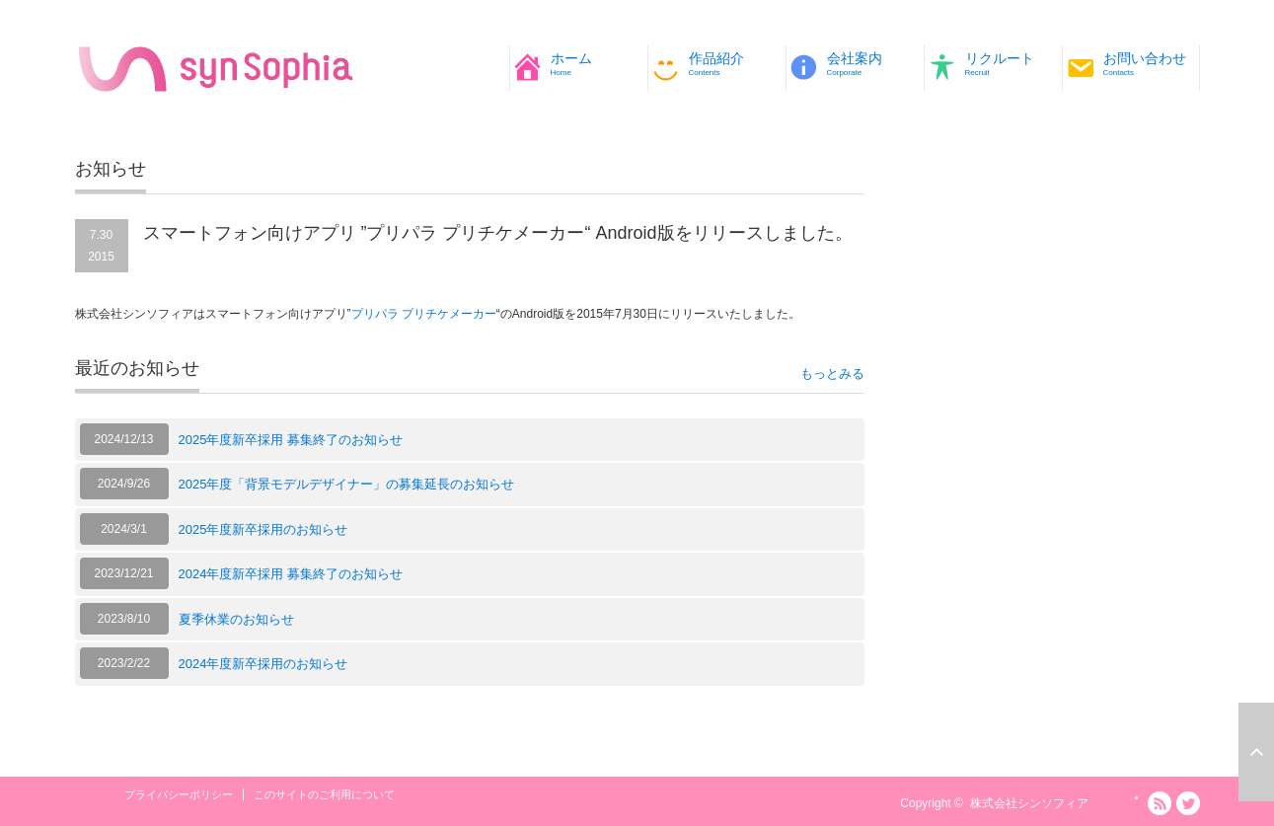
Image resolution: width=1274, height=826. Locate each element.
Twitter (1188, 803)
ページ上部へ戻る (1256, 752)
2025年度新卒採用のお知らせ (263, 529)
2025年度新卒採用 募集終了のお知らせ (291, 439)
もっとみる (832, 373)
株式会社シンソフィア (1029, 803)
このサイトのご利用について (324, 794)
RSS (1159, 803)
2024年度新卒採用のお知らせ (263, 663)
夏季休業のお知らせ (236, 619)
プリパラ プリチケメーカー (423, 314)
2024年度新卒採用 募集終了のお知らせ (291, 573)
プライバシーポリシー (178, 794)
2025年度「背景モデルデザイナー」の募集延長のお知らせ (347, 484)
